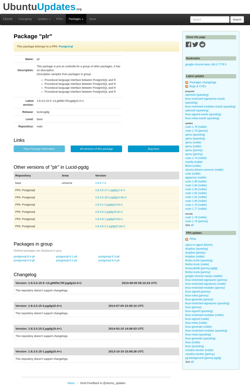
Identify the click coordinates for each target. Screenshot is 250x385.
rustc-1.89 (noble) (196, 181)
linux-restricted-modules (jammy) (205, 287)
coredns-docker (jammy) (200, 354)
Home (7, 19)
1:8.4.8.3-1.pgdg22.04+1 (110, 226)
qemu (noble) (193, 142)
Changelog (25, 18)
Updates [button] (44, 18)
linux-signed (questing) (199, 311)
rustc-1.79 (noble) (196, 204)
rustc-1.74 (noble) (196, 158)
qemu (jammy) (194, 150)
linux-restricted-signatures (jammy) (206, 279)
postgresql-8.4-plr (24, 256)
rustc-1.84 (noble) (196, 185)
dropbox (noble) (194, 256)
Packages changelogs (202, 82)
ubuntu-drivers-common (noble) (204, 169)
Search (237, 19)
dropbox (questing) (196, 248)
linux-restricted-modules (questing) (206, 330)
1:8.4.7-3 (100, 183)
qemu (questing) (195, 134)
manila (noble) (194, 161)
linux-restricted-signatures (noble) (205, 283)
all (192, 225)
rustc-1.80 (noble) (196, 200)
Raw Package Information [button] (39, 148)
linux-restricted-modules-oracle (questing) (210, 106)
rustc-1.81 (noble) (196, 197)
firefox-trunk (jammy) (197, 272)
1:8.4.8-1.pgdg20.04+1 (109, 219)
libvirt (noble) (193, 165)
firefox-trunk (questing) (199, 260)
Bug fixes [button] (153, 148)
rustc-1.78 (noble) (196, 126)
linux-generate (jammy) (199, 299)
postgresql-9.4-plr (109, 260)
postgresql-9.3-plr (109, 256)
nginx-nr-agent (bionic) (199, 244)
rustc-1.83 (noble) (196, 189)
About (71, 383)
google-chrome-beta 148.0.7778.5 (206, 64)
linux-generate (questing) (200, 338)
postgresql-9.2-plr (66, 260)
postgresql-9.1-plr (66, 256)
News (92, 18)
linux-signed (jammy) (198, 291)
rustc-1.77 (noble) (196, 208)
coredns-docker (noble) (199, 350)
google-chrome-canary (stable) (204, 276)
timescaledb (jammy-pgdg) (201, 268)
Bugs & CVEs (197, 86)
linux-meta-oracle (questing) (202, 118)
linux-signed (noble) (197, 318)
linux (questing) (194, 346)
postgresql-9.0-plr (24, 260)
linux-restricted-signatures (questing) (207, 303)
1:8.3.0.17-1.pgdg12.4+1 (110, 190)
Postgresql (66, 46)
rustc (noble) (193, 173)
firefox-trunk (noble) (197, 264)
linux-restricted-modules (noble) (204, 315)
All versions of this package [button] (96, 148)
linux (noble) (192, 342)
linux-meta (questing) (198, 334)
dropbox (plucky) (195, 252)
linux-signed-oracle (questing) (203, 114)
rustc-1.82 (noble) (196, 193)
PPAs (59, 18)
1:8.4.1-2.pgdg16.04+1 (109, 204)
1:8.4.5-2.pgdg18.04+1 (109, 211)
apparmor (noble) (195, 177)
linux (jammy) (193, 307)
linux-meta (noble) (196, 322)
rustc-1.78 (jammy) (196, 130)
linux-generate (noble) (198, 326)
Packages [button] (76, 18)
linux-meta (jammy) (197, 295)
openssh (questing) (197, 94)
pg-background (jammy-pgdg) (203, 357)
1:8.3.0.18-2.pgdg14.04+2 (111, 197)
